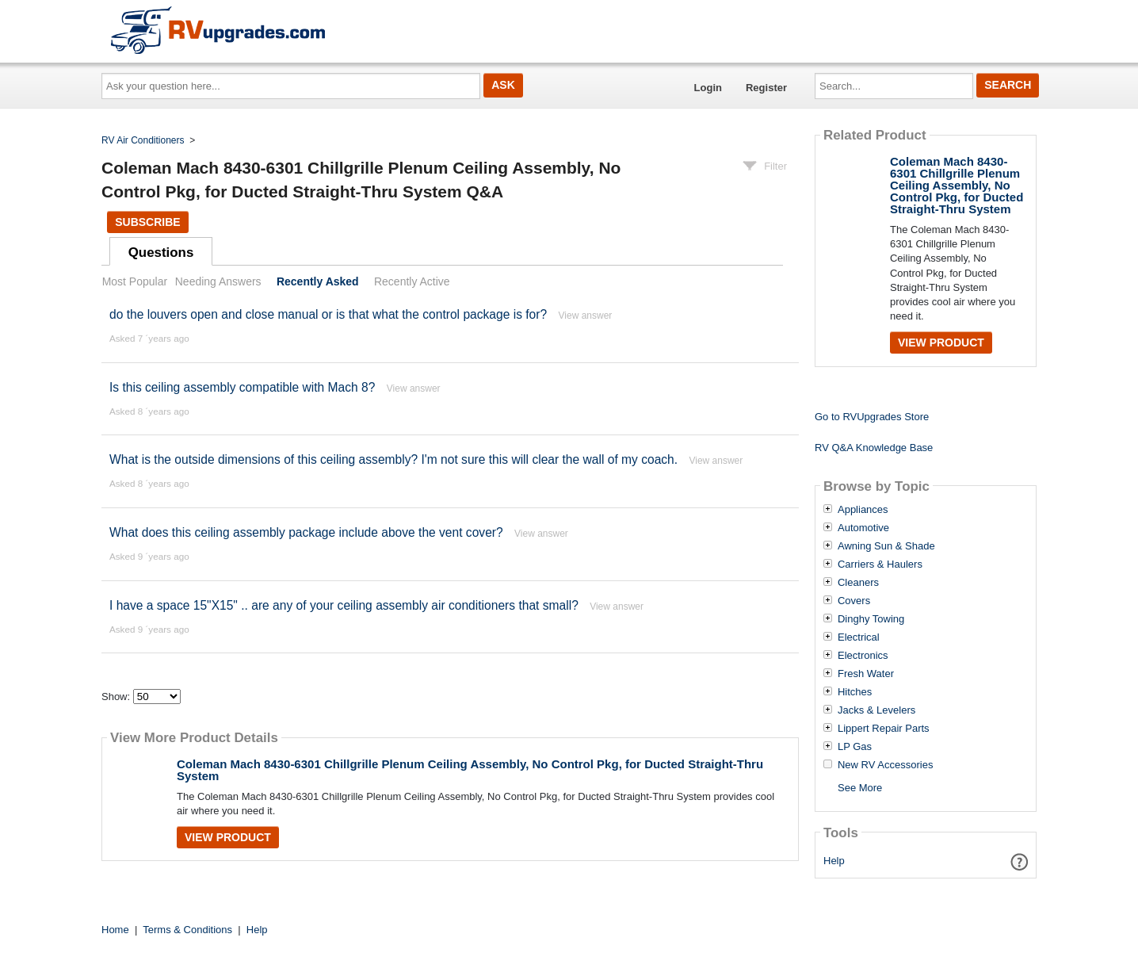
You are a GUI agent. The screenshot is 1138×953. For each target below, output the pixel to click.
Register (766, 88)
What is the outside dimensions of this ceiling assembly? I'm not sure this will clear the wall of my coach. (393, 459)
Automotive (863, 528)
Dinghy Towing (871, 619)
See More (860, 788)
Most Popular (134, 281)
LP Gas (855, 746)
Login (708, 88)
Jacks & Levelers (876, 710)
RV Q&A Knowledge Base (874, 448)
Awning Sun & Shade (886, 546)
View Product (228, 837)
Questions (161, 252)
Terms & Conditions (187, 930)
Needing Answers (218, 281)
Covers (854, 601)
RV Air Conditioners (143, 140)
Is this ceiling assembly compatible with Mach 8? (242, 387)
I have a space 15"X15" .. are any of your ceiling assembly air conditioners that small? (344, 605)
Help (834, 861)
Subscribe (147, 222)
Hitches (855, 692)
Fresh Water (866, 673)
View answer (586, 315)
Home (115, 930)
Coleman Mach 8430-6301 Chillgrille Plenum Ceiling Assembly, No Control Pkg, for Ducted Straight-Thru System (470, 770)
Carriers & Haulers (880, 564)
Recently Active (412, 281)
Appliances (863, 509)
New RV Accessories (885, 765)
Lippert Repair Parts (884, 728)
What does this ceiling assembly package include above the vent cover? (306, 532)
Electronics (863, 655)
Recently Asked (318, 281)
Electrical (859, 637)
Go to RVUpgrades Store (872, 417)
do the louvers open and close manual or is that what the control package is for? (328, 314)
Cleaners (858, 582)
